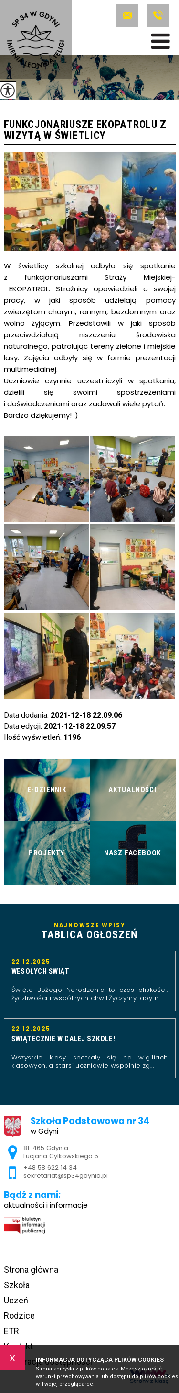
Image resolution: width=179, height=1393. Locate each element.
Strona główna (31, 1270)
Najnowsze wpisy (90, 931)
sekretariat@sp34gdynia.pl (127, 15)
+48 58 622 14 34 (158, 15)
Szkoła (17, 1285)
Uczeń (16, 1300)
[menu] (160, 41)
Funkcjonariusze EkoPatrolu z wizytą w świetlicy (85, 130)
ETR (11, 1331)
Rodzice (19, 1316)
